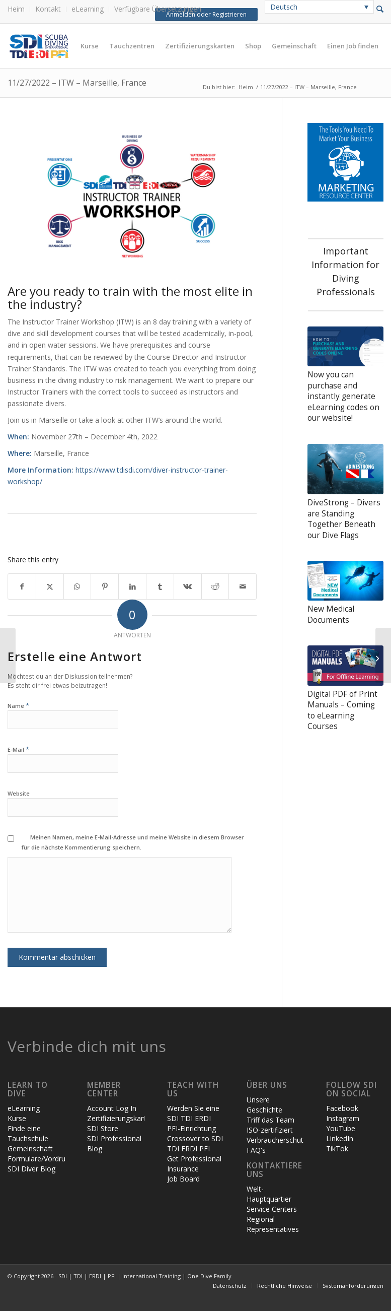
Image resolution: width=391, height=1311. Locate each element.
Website (19, 793)
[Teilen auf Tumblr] (160, 586)
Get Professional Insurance (194, 1163)
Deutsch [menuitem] (283, 7)
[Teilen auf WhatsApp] (77, 586)
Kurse (17, 1118)
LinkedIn (339, 1138)
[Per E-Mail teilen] (242, 586)
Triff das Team (270, 1120)
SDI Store (102, 1128)
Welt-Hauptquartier (269, 1194)
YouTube (340, 1128)
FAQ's (256, 1150)
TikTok (337, 1148)
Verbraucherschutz (277, 1140)
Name (18, 705)
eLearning (87, 9)
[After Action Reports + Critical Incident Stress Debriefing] (8, 655)
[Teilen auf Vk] (187, 586)
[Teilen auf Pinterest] (104, 586)
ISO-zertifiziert (270, 1130)
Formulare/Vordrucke (42, 1158)
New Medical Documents (330, 614)
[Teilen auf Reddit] (215, 586)
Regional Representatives (273, 1224)
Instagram (342, 1118)
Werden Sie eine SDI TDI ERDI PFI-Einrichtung (193, 1118)
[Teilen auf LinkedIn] (132, 586)
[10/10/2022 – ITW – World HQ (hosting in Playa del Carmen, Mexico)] (383, 655)
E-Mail (18, 749)
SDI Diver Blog (31, 1168)
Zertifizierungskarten (120, 1118)
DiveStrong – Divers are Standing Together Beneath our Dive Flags (343, 519)
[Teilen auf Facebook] (22, 586)
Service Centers (272, 1209)
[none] (319, 7)
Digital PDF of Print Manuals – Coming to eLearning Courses (342, 710)
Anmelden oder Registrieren (206, 14)
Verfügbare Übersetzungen (157, 9)
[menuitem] (19, 9)
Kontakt (48, 9)
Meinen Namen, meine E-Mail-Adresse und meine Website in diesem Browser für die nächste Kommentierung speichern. (133, 842)
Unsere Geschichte (264, 1105)
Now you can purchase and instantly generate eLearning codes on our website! (343, 396)
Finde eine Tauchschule (28, 1133)
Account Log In (111, 1108)
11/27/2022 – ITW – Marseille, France (77, 82)
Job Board (183, 1179)
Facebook (342, 1108)
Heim (16, 9)
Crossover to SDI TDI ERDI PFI (195, 1143)
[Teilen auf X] (49, 586)
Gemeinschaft (30, 1148)
